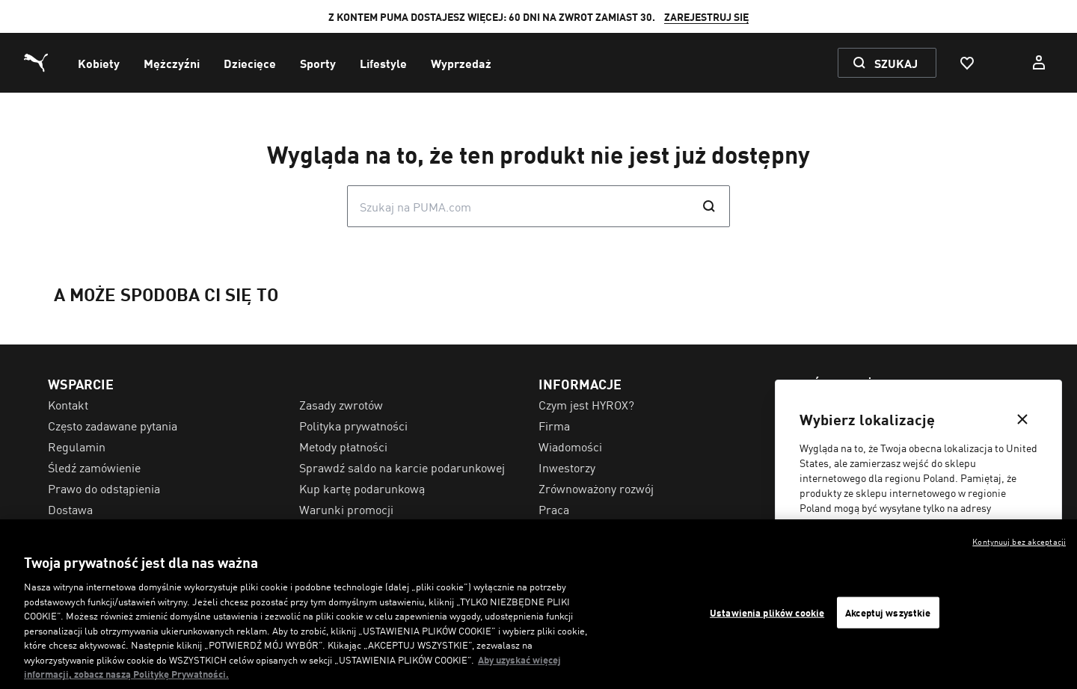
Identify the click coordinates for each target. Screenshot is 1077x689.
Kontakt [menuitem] (68, 404)
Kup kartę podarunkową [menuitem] (362, 488)
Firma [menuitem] (554, 425)
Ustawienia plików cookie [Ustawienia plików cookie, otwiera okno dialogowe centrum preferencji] (767, 612)
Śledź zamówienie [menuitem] (94, 467)
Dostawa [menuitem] (70, 509)
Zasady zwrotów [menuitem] (341, 404)
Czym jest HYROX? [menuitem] (586, 404)
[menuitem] (99, 63)
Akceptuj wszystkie (887, 612)
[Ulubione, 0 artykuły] (966, 63)
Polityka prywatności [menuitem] (353, 425)
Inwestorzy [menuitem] (566, 467)
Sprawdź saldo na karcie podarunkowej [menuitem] (402, 467)
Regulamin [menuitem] (76, 446)
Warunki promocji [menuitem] (346, 509)
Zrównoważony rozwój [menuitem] (596, 488)
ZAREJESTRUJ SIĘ (706, 16)
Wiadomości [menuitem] (570, 446)
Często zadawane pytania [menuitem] (112, 425)
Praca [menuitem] (553, 509)
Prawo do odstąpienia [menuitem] (104, 488)
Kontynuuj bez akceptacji (1019, 541)
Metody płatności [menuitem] (343, 446)
